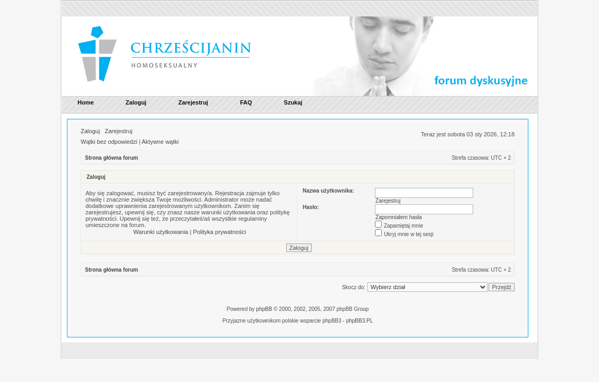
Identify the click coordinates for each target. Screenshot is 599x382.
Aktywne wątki (160, 141)
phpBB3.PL (359, 321)
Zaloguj (90, 131)
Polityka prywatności (219, 232)
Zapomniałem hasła (398, 217)
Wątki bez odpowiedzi (109, 141)
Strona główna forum (111, 158)
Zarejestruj (118, 131)
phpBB (264, 309)
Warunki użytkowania (161, 232)
